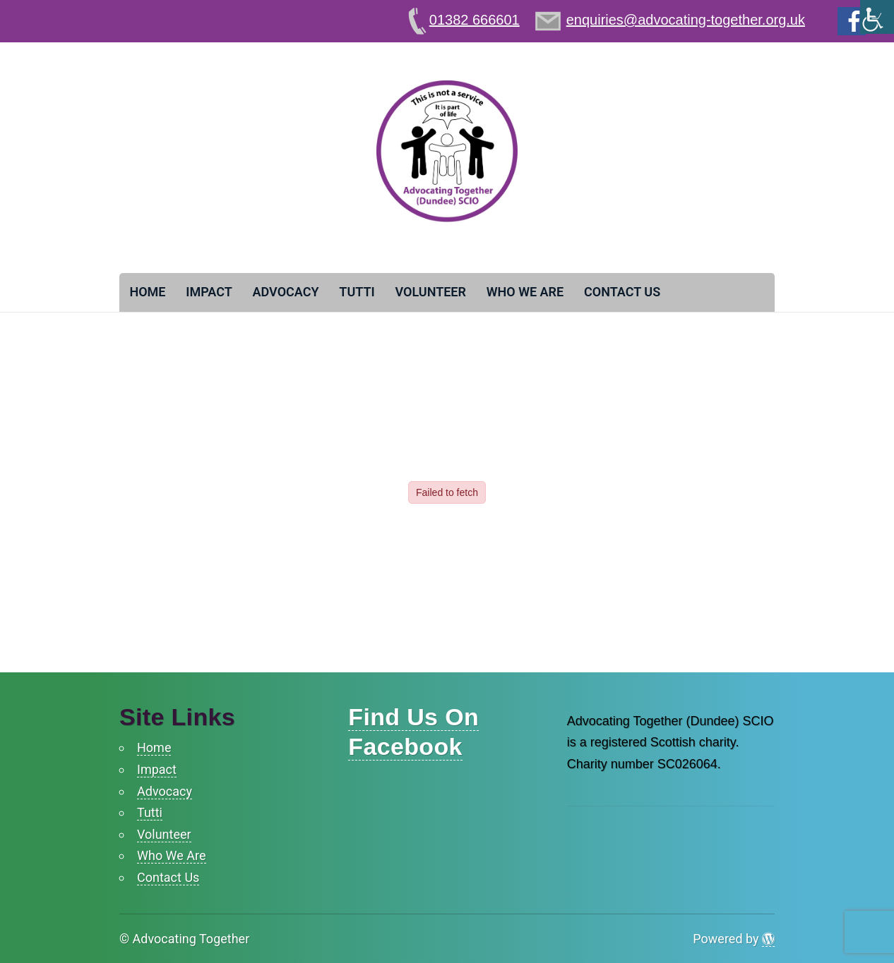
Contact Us (622, 291)
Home (147, 291)
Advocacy (286, 291)
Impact (209, 291)
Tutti (356, 291)
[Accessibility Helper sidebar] (877, 17)
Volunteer (430, 291)
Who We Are (525, 291)
